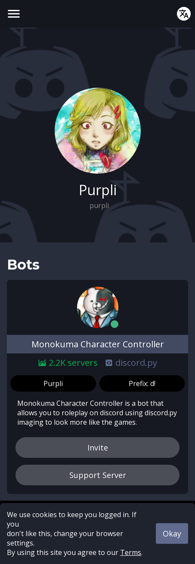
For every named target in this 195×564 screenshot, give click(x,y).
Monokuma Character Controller (97, 344)
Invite (97, 447)
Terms (130, 552)
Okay (172, 533)
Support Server (97, 475)
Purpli (53, 383)
